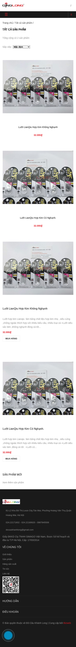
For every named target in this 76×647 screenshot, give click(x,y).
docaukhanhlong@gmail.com (20, 529)
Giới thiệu (7, 554)
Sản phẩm (7, 559)
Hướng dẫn (10, 601)
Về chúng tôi (11, 547)
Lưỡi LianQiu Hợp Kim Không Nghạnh (37, 127)
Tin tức (5, 569)
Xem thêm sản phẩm (13, 482)
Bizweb (67, 623)
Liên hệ (5, 573)
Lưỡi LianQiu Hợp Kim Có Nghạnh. (38, 217)
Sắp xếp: (7, 47)
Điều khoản (10, 611)
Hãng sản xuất (9, 564)
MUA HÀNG (11, 338)
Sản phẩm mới (12, 474)
